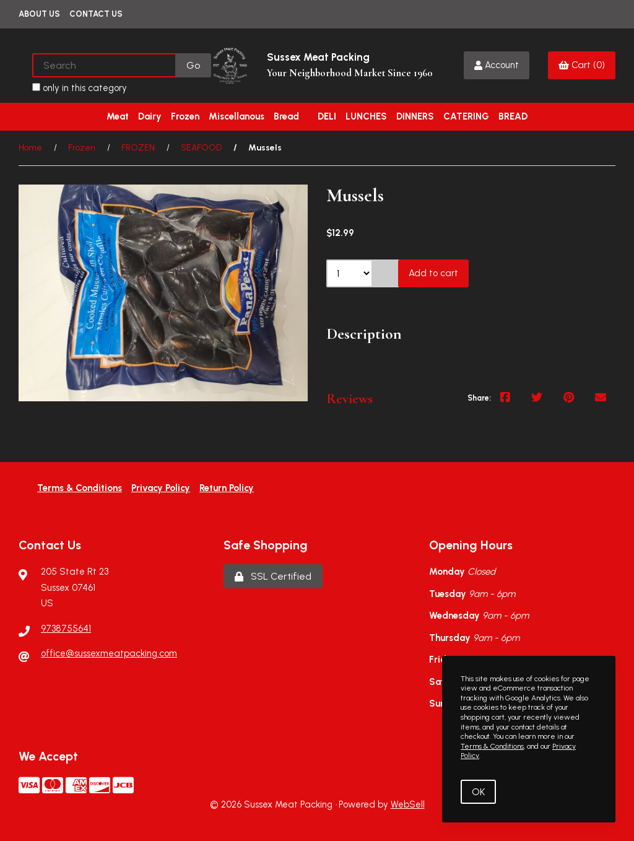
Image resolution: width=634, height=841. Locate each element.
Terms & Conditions (79, 488)
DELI (327, 116)
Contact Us (96, 14)
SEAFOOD (201, 147)
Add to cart (433, 273)
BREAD (513, 116)
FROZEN (138, 147)
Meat (117, 116)
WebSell (408, 804)
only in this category (79, 88)
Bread (286, 116)
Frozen (185, 116)
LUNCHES (366, 116)
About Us (39, 14)
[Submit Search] (193, 65)
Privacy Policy (160, 488)
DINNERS (415, 116)
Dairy (150, 116)
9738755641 (66, 628)
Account (496, 65)
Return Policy (226, 488)
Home (30, 147)
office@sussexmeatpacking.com (109, 653)
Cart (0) (581, 65)
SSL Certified (273, 576)
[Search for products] (104, 65)
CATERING (466, 116)
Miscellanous (236, 116)
